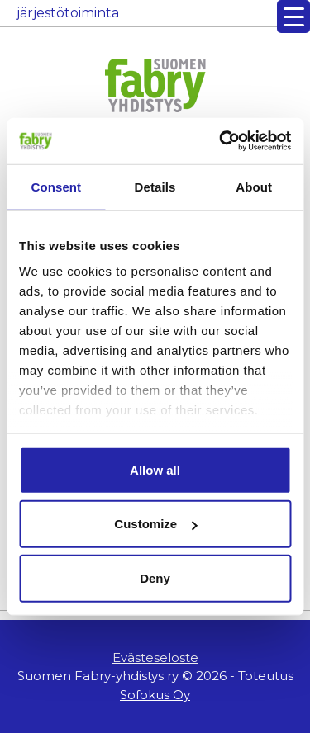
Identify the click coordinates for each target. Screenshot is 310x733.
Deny (155, 577)
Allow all (155, 469)
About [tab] (254, 186)
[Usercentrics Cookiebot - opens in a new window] (220, 141)
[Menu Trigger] (293, 16)
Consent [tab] (56, 186)
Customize (155, 524)
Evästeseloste (155, 657)
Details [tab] (155, 186)
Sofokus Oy (155, 694)
